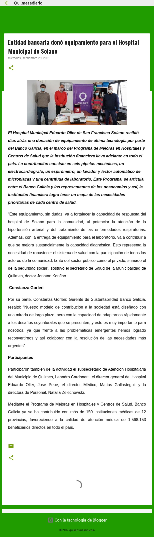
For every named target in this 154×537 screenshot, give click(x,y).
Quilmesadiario (28, 3)
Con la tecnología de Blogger (77, 520)
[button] (11, 68)
